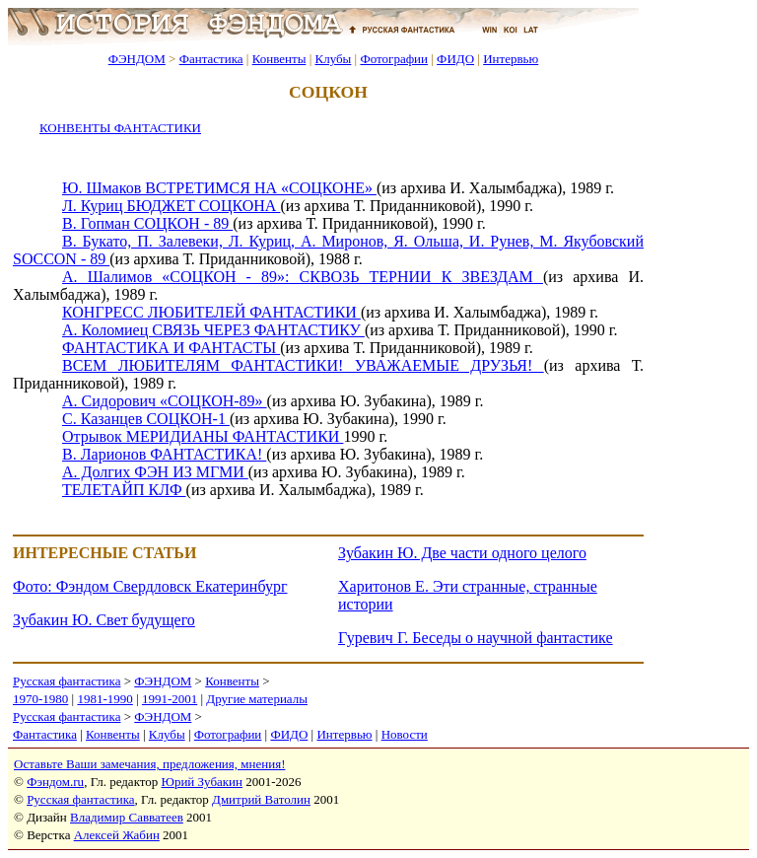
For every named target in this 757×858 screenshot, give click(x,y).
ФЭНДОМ (137, 58)
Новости (404, 734)
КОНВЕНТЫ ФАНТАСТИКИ (120, 127)
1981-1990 (104, 698)
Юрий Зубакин (202, 781)
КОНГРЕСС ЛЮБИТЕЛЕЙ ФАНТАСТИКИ (211, 312)
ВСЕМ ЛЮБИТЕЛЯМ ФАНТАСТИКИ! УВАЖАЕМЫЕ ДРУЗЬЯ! (303, 365)
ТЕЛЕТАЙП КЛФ (124, 489)
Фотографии (394, 58)
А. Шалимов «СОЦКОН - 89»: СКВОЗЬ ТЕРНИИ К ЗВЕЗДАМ (302, 276)
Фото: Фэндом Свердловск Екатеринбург (150, 586)
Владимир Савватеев (126, 817)
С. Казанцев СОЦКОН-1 (146, 418)
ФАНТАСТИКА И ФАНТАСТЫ (171, 347)
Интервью (510, 58)
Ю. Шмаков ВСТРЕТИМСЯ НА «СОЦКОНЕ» (219, 187)
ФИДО (455, 58)
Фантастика (211, 58)
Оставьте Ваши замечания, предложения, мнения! (149, 763)
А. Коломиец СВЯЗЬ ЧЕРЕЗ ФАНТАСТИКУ (213, 330)
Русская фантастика (66, 681)
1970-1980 (40, 698)
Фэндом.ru (55, 781)
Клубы (332, 58)
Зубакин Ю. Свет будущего (104, 619)
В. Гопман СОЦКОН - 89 (147, 223)
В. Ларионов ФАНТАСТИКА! (164, 454)
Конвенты (279, 58)
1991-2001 (169, 698)
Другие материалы (257, 698)
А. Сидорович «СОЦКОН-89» (164, 401)
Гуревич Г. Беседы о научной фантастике (475, 637)
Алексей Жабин (117, 834)
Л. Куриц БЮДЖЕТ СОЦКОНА (171, 205)
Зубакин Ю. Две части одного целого (462, 552)
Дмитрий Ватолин (261, 799)
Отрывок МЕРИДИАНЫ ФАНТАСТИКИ (202, 436)
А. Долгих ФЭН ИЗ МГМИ (155, 472)
